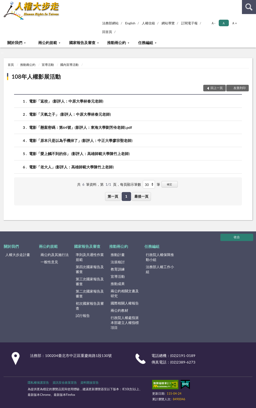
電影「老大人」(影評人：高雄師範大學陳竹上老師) (71, 167)
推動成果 (118, 284)
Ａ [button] (223, 23)
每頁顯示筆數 (130, 184)
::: (4, 3)
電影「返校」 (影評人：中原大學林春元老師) (66, 101)
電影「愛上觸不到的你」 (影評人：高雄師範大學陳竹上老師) (79, 153)
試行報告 (83, 315)
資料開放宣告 (89, 382)
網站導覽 (168, 23)
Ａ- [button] (213, 23)
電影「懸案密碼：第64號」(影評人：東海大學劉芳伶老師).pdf (80, 127)
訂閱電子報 (189, 23)
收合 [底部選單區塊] (237, 237)
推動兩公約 (116, 42)
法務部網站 (110, 23)
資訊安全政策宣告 (65, 382)
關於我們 (14, 42)
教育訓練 (118, 269)
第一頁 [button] (113, 196)
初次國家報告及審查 (90, 305)
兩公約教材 (119, 310)
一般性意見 (49, 262)
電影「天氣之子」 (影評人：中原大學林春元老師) (70, 114)
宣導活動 (48, 65)
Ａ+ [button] (234, 23)
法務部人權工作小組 (160, 269)
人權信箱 (148, 23)
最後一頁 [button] (141, 196)
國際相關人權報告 (125, 303)
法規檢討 (118, 262)
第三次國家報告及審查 (90, 281)
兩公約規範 (47, 42)
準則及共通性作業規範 (90, 257)
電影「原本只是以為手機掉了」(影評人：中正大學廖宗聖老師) (80, 140)
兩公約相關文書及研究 (125, 293)
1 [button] (126, 196)
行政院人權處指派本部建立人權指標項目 (125, 322)
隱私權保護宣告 (38, 382)
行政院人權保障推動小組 (160, 257)
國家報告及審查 (82, 42)
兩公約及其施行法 (55, 254)
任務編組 (145, 42)
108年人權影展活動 (36, 76)
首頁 (11, 65)
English (130, 23)
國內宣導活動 (69, 65)
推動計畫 (118, 254)
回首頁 (107, 32)
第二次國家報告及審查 (90, 293)
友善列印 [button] (239, 88)
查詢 (249, 7)
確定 (169, 184)
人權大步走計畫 (17, 254)
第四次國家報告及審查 (90, 269)
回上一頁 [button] (217, 88)
